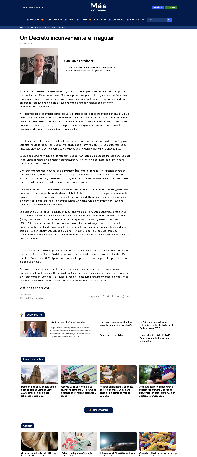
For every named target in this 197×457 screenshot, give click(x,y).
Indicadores (137, 20)
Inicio (22, 27)
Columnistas (118, 20)
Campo (71, 20)
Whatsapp (170, 7)
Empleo (83, 20)
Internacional (99, 20)
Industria (34, 20)
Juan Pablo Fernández (31, 298)
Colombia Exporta (53, 20)
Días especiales (100, 410)
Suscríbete (157, 7)
